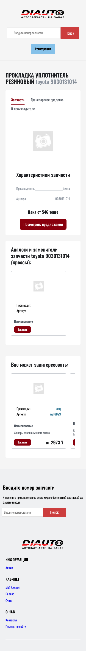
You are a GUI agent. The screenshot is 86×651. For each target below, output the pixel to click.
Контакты (11, 620)
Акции (9, 567)
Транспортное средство (47, 99)
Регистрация (43, 48)
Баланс (10, 593)
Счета (9, 600)
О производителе (23, 108)
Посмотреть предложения (43, 224)
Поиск (70, 33)
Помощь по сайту (16, 626)
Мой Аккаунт (13, 587)
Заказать (23, 329)
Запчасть (18, 99)
